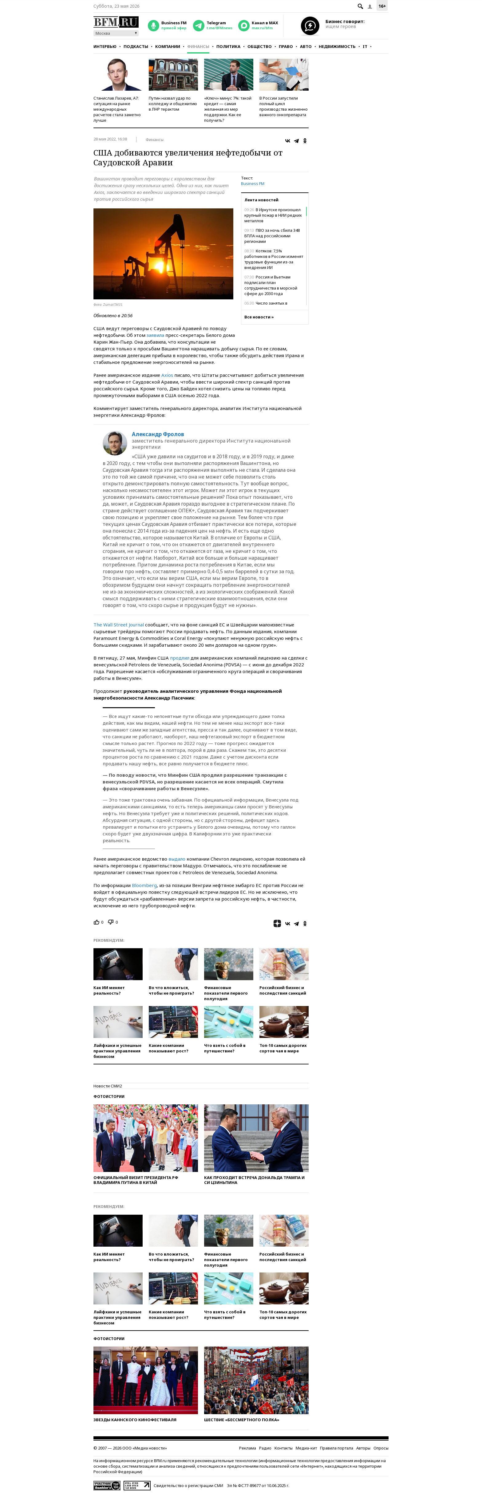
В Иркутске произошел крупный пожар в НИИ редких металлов (273, 215)
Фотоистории (108, 1096)
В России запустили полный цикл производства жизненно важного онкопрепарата (283, 106)
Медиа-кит (306, 1448)
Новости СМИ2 (107, 1086)
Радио (265, 1448)
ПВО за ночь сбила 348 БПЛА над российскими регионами (272, 235)
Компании (167, 46)
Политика (228, 46)
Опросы (381, 1448)
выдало (176, 859)
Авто (306, 46)
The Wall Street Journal (118, 624)
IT (365, 46)
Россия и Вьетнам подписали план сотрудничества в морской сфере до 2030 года (270, 285)
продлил (179, 658)
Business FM (252, 183)
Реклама (247, 1448)
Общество (259, 46)
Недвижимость (337, 46)
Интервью (105, 46)
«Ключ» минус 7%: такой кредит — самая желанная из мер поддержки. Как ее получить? (227, 109)
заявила (155, 335)
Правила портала (336, 1448)
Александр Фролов (158, 434)
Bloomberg (144, 885)
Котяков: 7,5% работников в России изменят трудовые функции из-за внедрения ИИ (273, 259)
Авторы (363, 1448)
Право (286, 46)
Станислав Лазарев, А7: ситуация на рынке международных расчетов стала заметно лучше (117, 109)
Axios (167, 375)
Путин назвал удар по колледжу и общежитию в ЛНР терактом (173, 103)
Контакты (284, 1448)
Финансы (198, 46)
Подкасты (136, 46)
